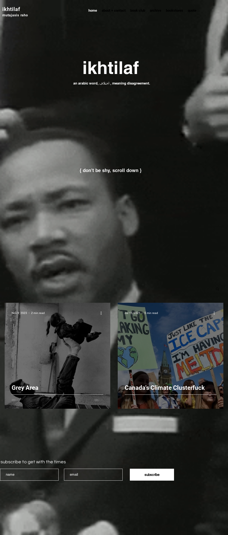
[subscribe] (152, 475)
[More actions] (102, 313)
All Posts (13, 288)
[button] (217, 289)
